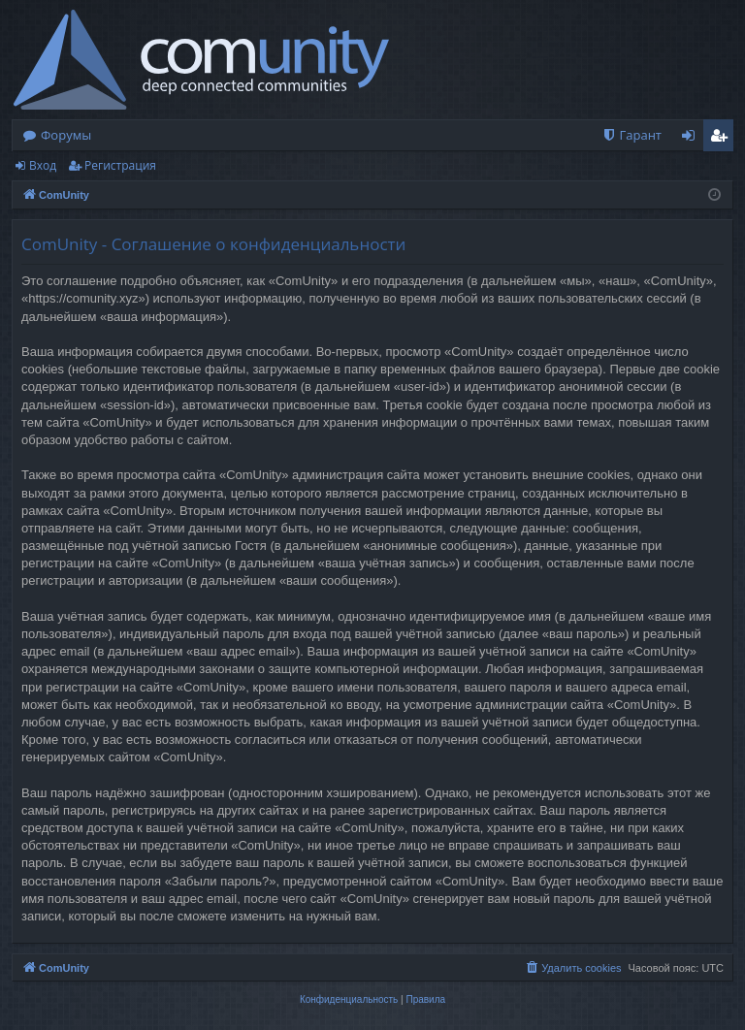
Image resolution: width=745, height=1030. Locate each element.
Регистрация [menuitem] (723, 138)
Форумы (66, 135)
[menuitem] (631, 135)
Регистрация (120, 165)
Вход (42, 165)
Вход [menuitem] (692, 138)
